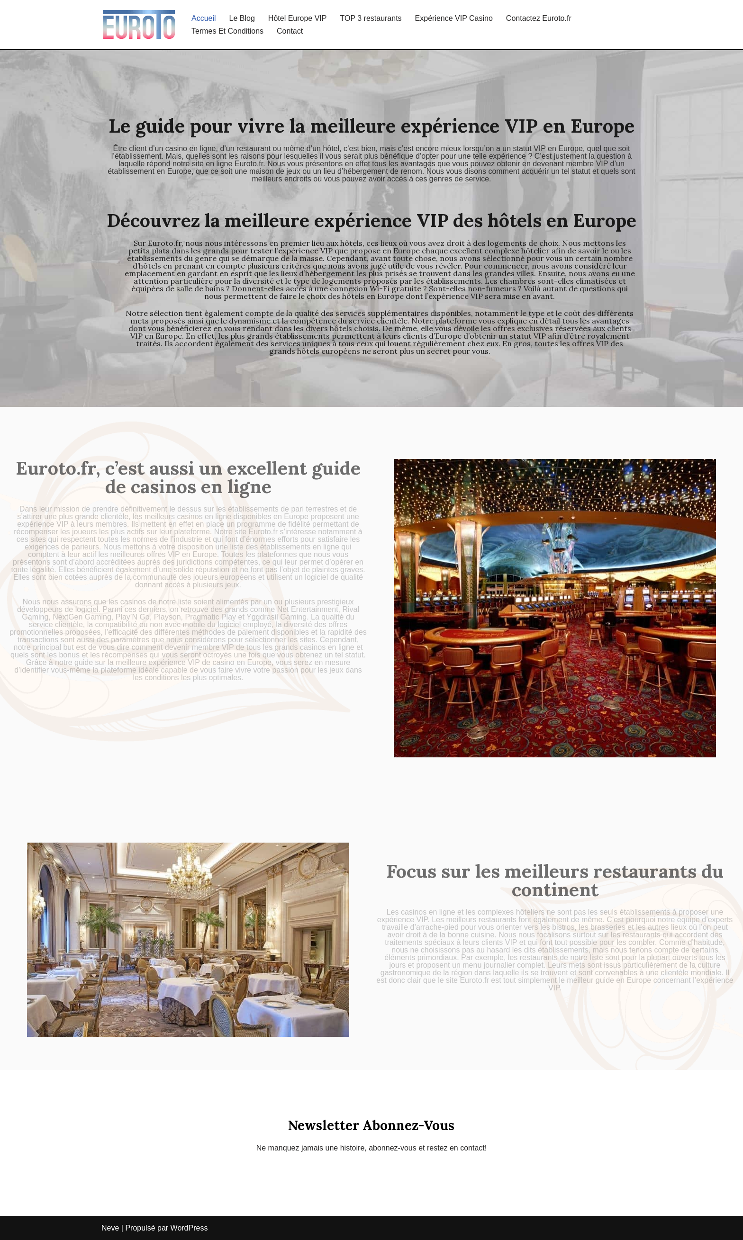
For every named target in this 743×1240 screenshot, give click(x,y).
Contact (290, 31)
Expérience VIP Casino (454, 18)
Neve (110, 1228)
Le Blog (242, 18)
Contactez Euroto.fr (538, 18)
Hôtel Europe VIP (297, 18)
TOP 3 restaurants (370, 18)
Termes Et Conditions (227, 31)
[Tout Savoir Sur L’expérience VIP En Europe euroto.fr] (138, 24)
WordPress (189, 1228)
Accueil (203, 18)
